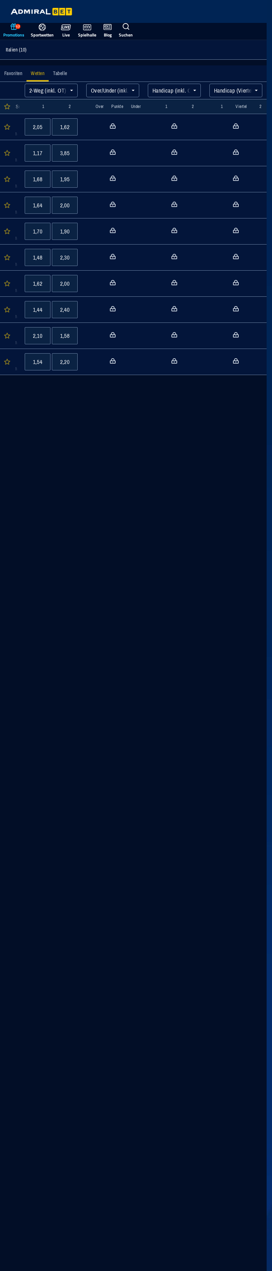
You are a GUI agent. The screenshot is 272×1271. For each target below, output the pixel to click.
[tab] (13, 73)
